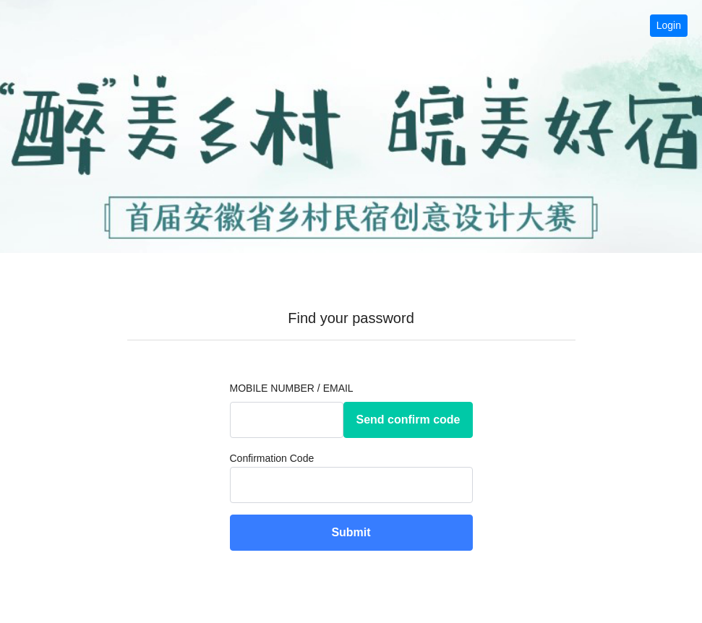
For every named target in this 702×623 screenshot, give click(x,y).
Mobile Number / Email (292, 388)
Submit (350, 532)
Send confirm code (408, 419)
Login (668, 25)
